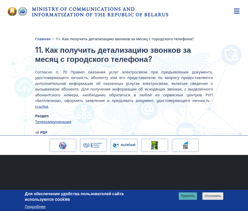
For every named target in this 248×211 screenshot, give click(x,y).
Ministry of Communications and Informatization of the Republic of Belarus (100, 12)
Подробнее (35, 207)
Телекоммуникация (53, 121)
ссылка (41, 106)
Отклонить (213, 197)
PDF (44, 132)
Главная (42, 38)
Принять (188, 196)
